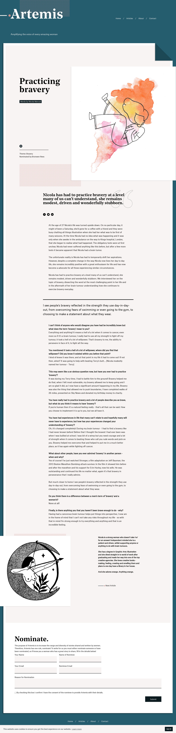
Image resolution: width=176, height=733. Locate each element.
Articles (129, 18)
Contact (152, 18)
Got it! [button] (168, 729)
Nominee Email (65, 666)
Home (118, 18)
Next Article (111, 585)
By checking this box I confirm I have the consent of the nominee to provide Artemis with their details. (59, 692)
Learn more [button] (77, 729)
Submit (153, 699)
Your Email (19, 666)
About (141, 18)
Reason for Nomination (24, 677)
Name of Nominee (67, 655)
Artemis (37, 15)
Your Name (19, 655)
